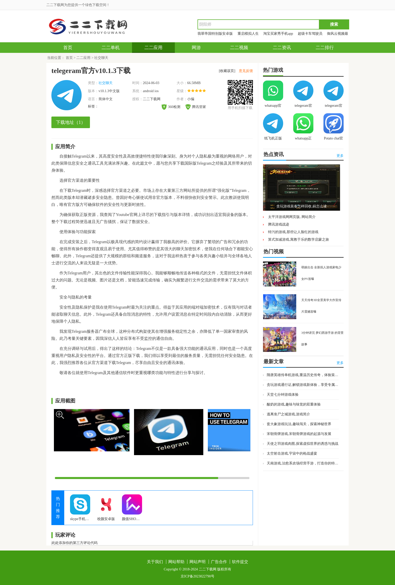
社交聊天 (101, 58)
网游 (196, 47)
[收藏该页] (227, 71)
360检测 (170, 107)
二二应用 (153, 47)
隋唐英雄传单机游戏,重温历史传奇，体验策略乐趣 (303, 375)
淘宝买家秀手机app (278, 33)
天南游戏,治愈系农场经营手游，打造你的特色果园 (303, 463)
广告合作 (219, 562)
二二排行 (325, 47)
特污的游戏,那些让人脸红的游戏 (293, 232)
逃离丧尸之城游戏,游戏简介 (288, 414)
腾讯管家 (195, 107)
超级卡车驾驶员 (310, 33)
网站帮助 (176, 562)
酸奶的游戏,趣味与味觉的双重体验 (294, 404)
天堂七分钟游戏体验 (283, 394)
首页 (67, 47)
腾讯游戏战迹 (278, 224)
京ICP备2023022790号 (197, 576)
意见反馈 (246, 71)
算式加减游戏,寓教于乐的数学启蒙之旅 (298, 239)
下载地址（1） (70, 122)
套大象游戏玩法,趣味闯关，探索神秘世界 (299, 424)
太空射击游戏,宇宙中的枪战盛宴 (292, 453)
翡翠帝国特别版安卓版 (215, 33)
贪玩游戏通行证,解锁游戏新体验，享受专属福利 (303, 385)
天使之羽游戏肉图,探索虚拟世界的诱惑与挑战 (302, 444)
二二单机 (111, 47)
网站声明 (197, 562)
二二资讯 (282, 47)
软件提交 (240, 562)
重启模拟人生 (248, 33)
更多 (340, 156)
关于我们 (155, 562)
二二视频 (239, 47)
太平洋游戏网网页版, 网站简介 (292, 217)
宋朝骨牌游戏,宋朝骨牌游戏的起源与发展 (299, 434)
